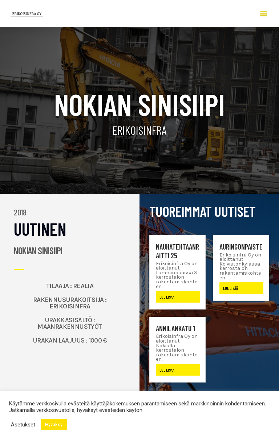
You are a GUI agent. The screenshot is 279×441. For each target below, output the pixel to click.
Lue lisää (166, 296)
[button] (264, 14)
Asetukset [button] (23, 424)
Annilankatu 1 (175, 328)
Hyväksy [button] (53, 424)
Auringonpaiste (241, 246)
